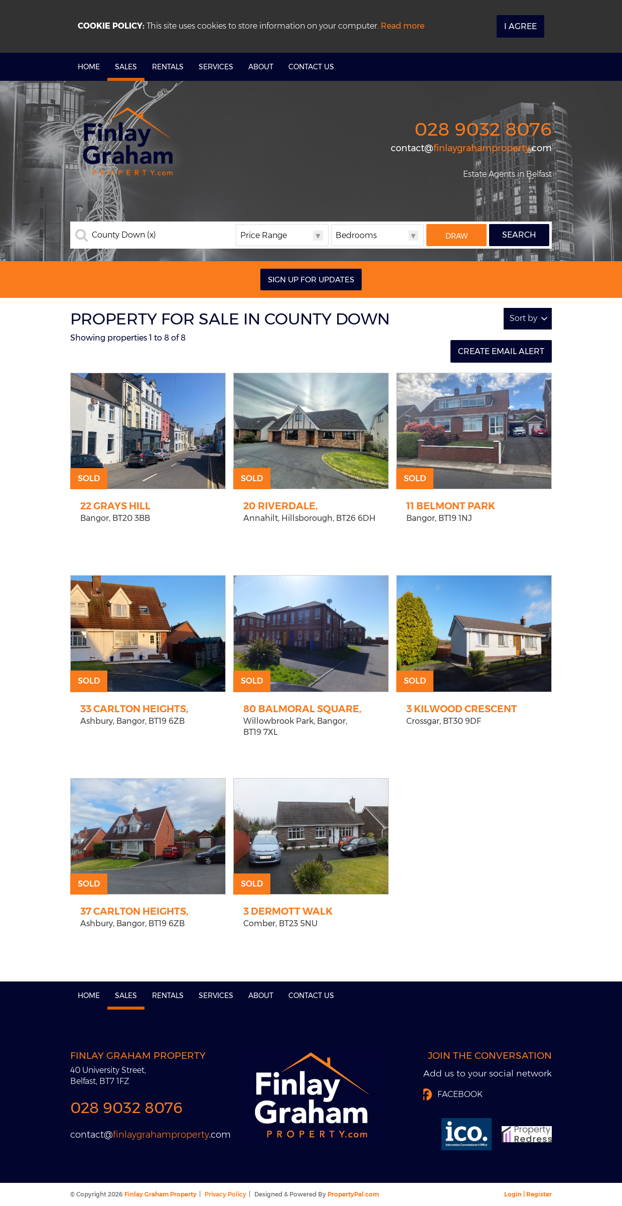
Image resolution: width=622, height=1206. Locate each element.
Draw (456, 236)
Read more (402, 26)
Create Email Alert (501, 351)
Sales (126, 66)
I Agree (520, 26)
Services (216, 66)
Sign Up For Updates (311, 279)
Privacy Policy (225, 1194)
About (260, 66)
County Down (124, 235)
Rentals (168, 66)
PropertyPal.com (353, 1194)
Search (519, 235)
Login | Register (528, 1194)
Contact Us (311, 66)
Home (89, 66)
